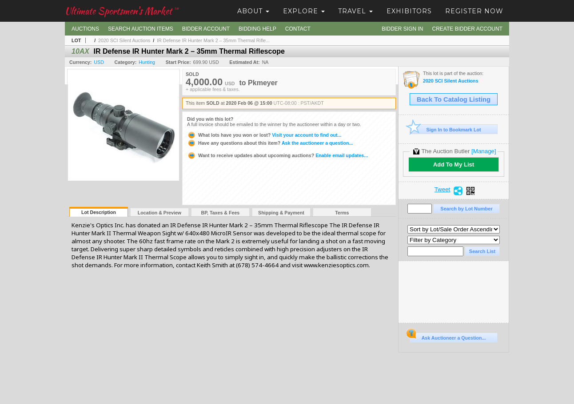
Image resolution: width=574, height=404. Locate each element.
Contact (298, 29)
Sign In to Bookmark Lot (445, 129)
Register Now (474, 11)
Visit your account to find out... (264, 135)
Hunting (147, 62)
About (253, 11)
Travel (355, 11)
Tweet (442, 189)
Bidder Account (206, 29)
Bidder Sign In (402, 29)
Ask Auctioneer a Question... (448, 337)
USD (99, 62)
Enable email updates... (277, 155)
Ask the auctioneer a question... (270, 143)
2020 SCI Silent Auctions (124, 40)
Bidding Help (257, 29)
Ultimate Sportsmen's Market (122, 10)
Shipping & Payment (281, 212)
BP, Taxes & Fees (220, 212)
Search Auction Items (140, 29)
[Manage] (484, 151)
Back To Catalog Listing (453, 99)
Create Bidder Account (467, 29)
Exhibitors (409, 11)
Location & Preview (159, 212)
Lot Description (98, 212)
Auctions (85, 29)
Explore (304, 11)
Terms (342, 212)
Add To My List (453, 164)
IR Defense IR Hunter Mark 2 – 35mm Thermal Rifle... (213, 40)
